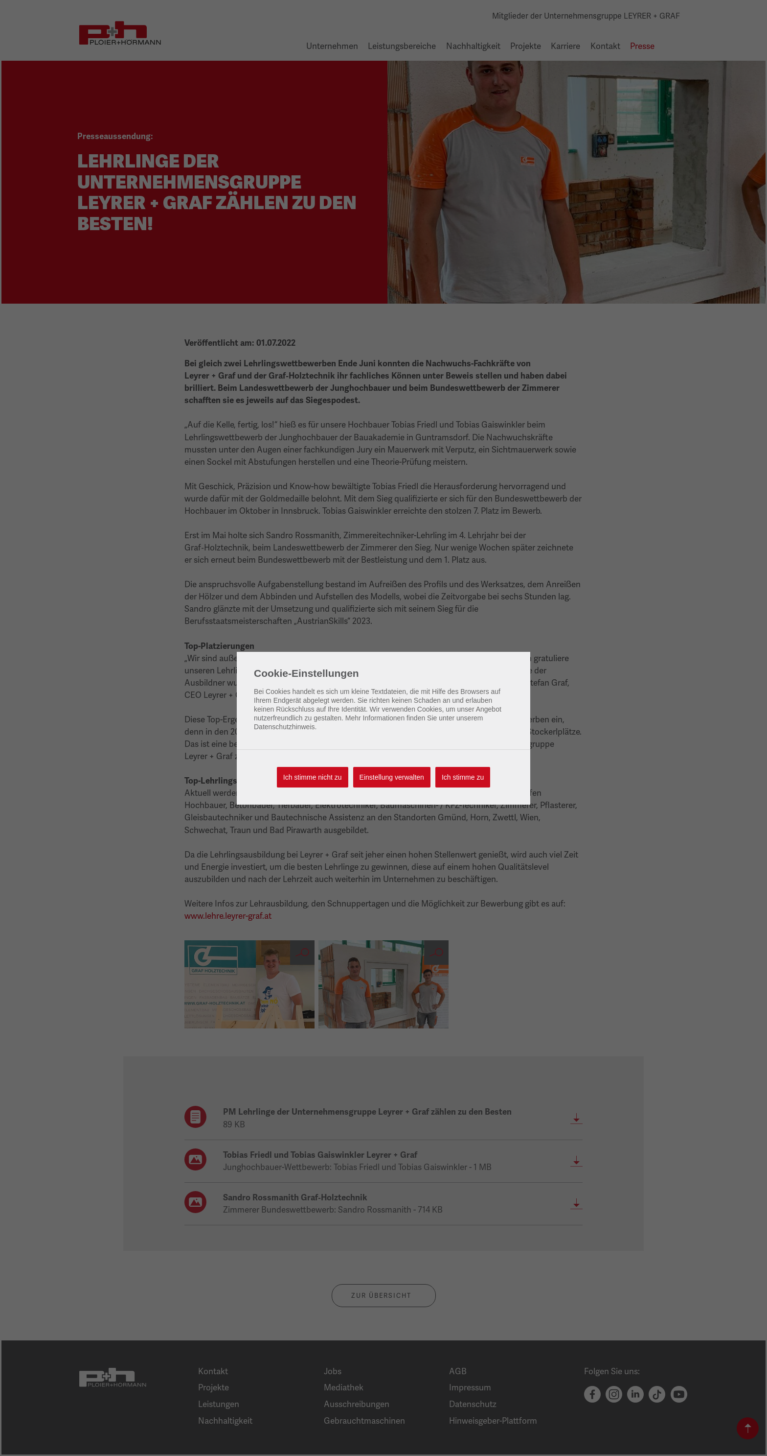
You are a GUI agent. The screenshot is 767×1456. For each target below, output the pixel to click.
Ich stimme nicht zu (312, 777)
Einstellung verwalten (392, 777)
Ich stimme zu (463, 777)
